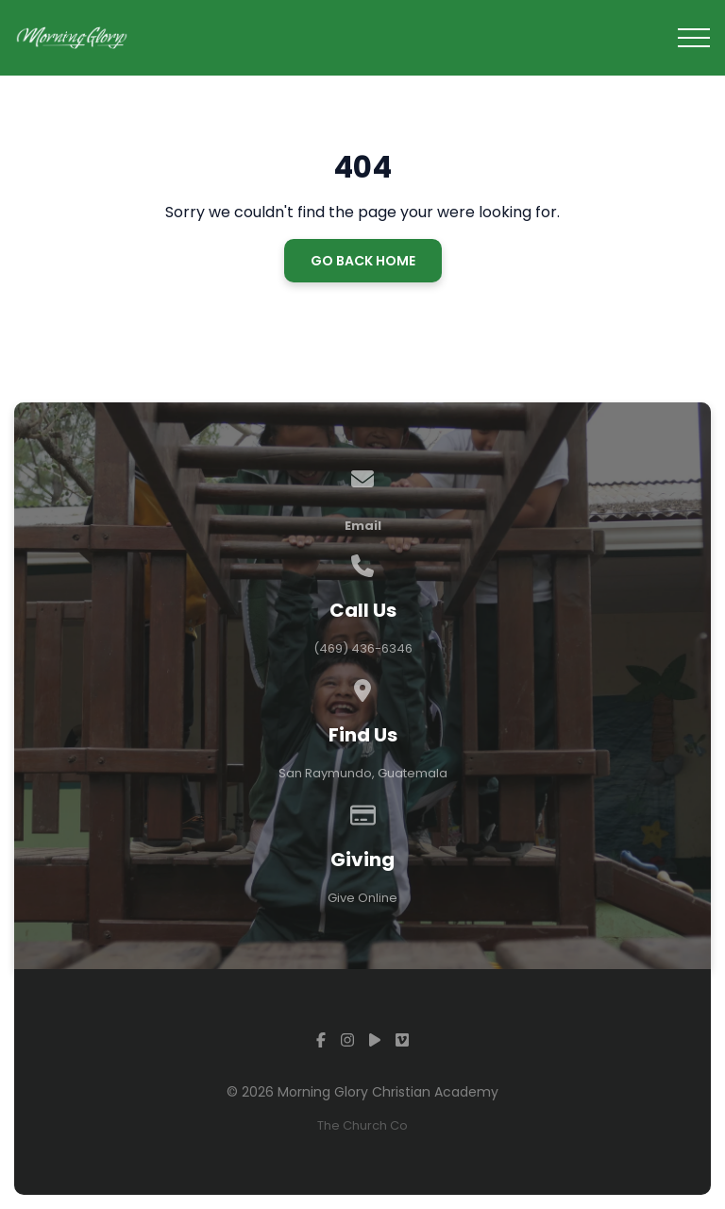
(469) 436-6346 (363, 648)
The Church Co (362, 1125)
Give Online (362, 898)
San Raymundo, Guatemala (362, 773)
